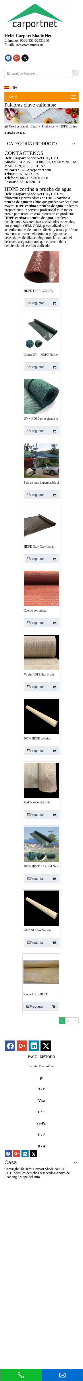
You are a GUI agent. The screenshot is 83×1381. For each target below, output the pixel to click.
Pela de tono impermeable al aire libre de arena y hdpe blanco (41, 483)
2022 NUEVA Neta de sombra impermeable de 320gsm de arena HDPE (39, 930)
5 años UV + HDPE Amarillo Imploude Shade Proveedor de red (39, 994)
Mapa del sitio (29, 1177)
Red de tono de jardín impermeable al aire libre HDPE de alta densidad (39, 802)
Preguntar (34, 302)
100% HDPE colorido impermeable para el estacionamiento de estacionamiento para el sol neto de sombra (41, 738)
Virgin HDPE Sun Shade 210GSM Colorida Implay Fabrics (40, 674)
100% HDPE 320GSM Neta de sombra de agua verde (41, 866)
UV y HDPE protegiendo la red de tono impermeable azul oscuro (41, 419)
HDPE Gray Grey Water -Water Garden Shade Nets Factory (40, 546)
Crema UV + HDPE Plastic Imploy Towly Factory (41, 355)
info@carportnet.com (30, 45)
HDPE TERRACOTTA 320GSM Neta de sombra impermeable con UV (40, 291)
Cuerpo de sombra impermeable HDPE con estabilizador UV (39, 610)
